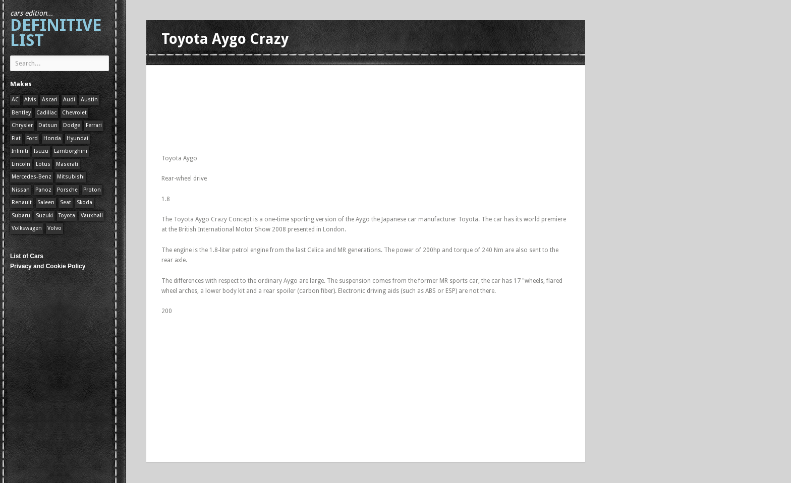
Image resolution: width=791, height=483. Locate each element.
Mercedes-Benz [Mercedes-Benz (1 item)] (31, 176)
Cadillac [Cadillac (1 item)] (46, 112)
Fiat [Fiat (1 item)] (16, 138)
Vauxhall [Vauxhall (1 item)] (92, 215)
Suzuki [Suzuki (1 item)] (44, 215)
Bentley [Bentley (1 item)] (21, 112)
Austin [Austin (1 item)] (89, 99)
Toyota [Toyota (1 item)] (67, 215)
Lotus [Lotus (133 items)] (43, 164)
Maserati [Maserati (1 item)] (67, 164)
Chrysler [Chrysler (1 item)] (22, 125)
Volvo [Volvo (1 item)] (54, 228)
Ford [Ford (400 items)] (32, 138)
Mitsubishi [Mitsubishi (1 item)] (71, 176)
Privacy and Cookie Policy (47, 266)
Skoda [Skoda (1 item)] (84, 202)
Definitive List (55, 29)
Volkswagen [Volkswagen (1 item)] (27, 228)
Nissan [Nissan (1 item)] (21, 190)
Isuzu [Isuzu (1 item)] (41, 151)
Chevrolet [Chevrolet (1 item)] (74, 112)
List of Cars (26, 256)
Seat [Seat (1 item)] (65, 202)
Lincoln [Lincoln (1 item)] (21, 164)
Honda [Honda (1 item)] (52, 138)
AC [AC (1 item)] (15, 99)
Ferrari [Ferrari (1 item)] (94, 125)
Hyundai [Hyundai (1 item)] (77, 138)
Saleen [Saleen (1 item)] (45, 202)
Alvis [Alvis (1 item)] (30, 99)
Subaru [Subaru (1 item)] (21, 215)
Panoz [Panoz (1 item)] (43, 190)
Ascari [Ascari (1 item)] (50, 99)
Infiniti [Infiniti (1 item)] (20, 151)
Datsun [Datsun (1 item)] (48, 125)
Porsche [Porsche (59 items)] (67, 190)
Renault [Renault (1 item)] (22, 202)
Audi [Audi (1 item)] (69, 99)
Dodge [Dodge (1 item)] (71, 125)
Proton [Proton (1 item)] (92, 190)
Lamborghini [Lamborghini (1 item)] (70, 151)
